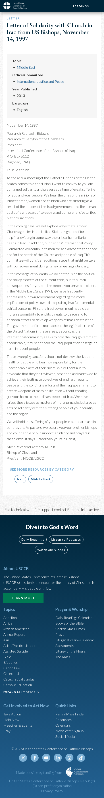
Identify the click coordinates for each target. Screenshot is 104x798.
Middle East (26, 67)
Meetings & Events (17, 725)
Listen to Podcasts (66, 539)
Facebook (35, 758)
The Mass (62, 657)
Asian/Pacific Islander (19, 645)
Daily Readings (32, 539)
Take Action (12, 714)
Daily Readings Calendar (73, 617)
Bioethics (10, 662)
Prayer (60, 634)
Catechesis (11, 673)
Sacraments (64, 645)
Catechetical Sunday (19, 679)
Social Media (65, 736)
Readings (81, 6)
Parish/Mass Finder (70, 714)
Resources (63, 719)
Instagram (69, 758)
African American (16, 629)
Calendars (63, 725)
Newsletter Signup (69, 731)
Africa (7, 623)
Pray (6, 731)
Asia (6, 640)
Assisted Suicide (15, 651)
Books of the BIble (69, 623)
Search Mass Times (70, 629)
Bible (7, 657)
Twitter (23, 758)
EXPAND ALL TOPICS (19, 692)
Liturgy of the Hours (70, 651)
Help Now (11, 719)
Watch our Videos (51, 550)
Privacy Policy (52, 791)
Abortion (10, 617)
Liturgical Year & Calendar (74, 640)
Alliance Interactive (83, 509)
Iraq (20, 479)
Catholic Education (17, 685)
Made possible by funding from (39, 772)
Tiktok (81, 758)
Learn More (23, 598)
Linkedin (58, 758)
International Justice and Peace (40, 81)
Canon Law (11, 668)
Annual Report (14, 634)
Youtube (46, 758)
